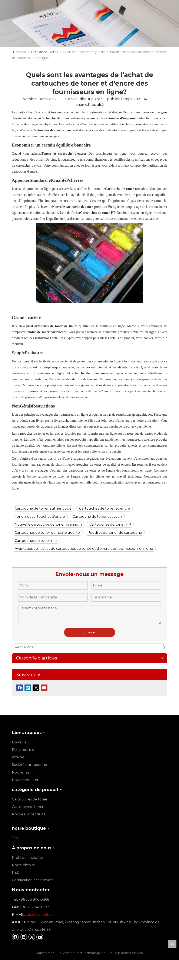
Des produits (23, 750)
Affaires (18, 757)
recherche (163, 647)
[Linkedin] (27, 687)
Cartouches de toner (29, 799)
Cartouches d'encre (29, 807)
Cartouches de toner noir (36, 541)
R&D (16, 873)
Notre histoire (23, 865)
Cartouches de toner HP (110, 524)
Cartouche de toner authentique (43, 508)
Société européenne (29, 765)
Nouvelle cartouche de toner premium (48, 524)
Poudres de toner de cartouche (114, 533)
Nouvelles (20, 772)
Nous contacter (25, 780)
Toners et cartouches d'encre (40, 516)
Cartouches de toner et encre (104, 508)
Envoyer (89, 632)
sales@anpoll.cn (39, 915)
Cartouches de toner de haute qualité (47, 533)
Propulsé (96, 105)
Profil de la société (27, 858)
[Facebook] (19, 687)
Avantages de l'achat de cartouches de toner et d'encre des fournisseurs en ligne (84, 549)
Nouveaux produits (28, 814)
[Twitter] (36, 687)
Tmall (17, 838)
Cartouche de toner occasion (97, 516)
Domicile (19, 742)
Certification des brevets (32, 880)
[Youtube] (44, 687)
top (172, 944)
